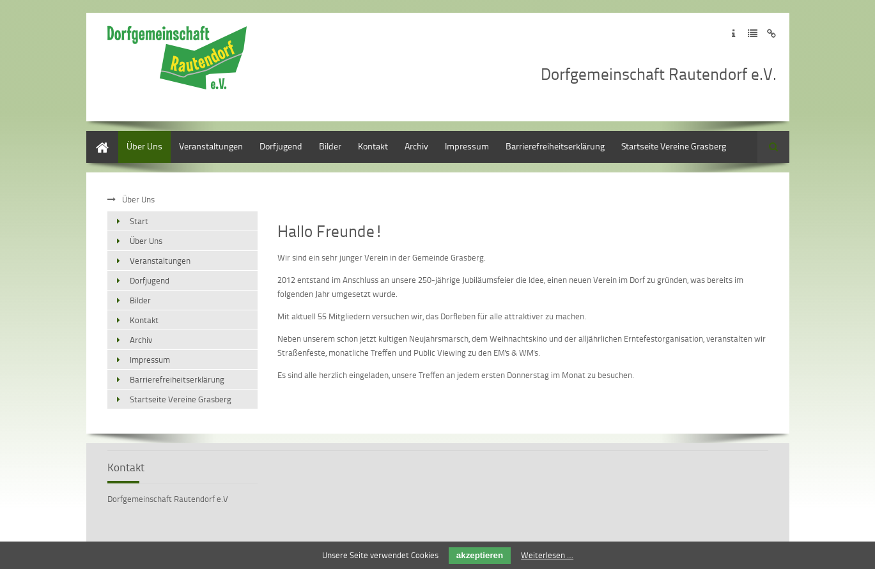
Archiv (416, 146)
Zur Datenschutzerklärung (753, 34)
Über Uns (144, 146)
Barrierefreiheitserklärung (555, 146)
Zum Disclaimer (772, 34)
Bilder (330, 146)
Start (95, 137)
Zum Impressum (733, 34)
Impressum (467, 146)
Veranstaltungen (211, 146)
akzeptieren (479, 555)
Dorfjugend (280, 146)
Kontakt (373, 146)
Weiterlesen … (547, 555)
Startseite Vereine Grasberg (673, 146)
